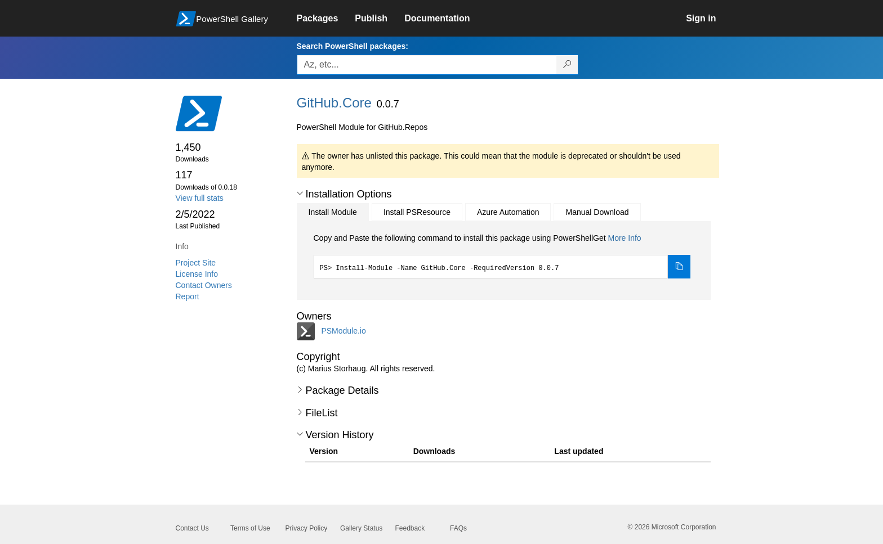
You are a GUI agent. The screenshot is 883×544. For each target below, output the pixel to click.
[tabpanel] (502, 255)
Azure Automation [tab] (508, 212)
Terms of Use (250, 528)
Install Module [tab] (333, 212)
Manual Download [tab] (596, 212)
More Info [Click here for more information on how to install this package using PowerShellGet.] (624, 237)
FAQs (458, 528)
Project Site (196, 262)
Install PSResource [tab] (417, 212)
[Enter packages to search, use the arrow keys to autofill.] (427, 65)
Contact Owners (204, 285)
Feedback (410, 528)
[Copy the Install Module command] (679, 266)
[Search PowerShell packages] (567, 65)
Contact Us (192, 528)
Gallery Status (361, 528)
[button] (300, 193)
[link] (326, 18)
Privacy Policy (307, 528)
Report (187, 296)
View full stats (200, 198)
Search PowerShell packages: (352, 46)
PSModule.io (343, 330)
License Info (197, 273)
